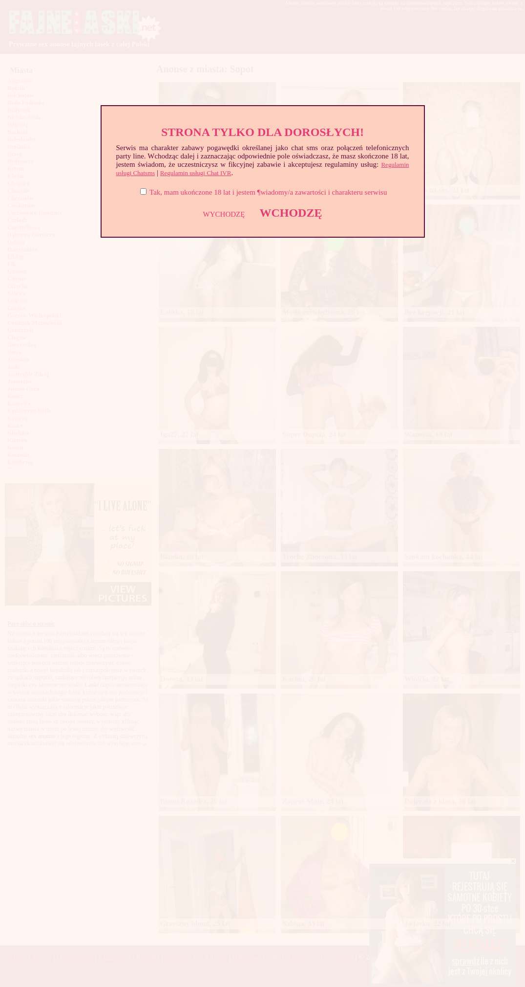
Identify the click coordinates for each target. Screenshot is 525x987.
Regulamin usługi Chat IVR (195, 173)
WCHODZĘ (290, 212)
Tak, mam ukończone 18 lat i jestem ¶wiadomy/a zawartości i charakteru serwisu (268, 192)
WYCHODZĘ (224, 214)
